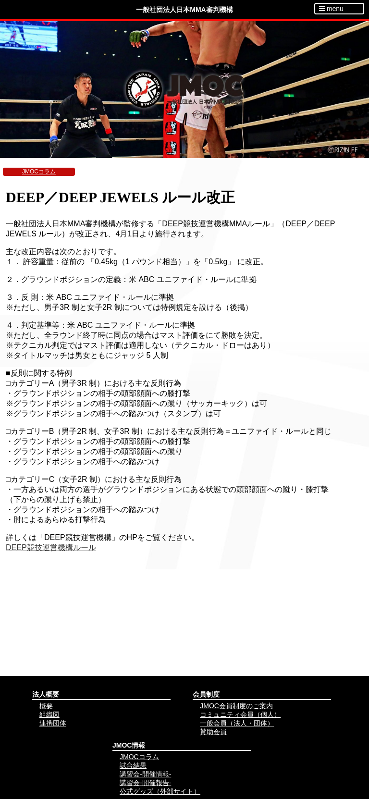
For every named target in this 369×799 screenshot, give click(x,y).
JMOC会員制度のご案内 (236, 706)
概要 (46, 706)
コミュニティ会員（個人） (240, 714)
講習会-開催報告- (145, 783)
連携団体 (52, 723)
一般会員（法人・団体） (237, 723)
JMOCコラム (39, 171)
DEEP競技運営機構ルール (51, 547)
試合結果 (133, 765)
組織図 (49, 714)
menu (331, 8)
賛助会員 (213, 732)
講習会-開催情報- (145, 774)
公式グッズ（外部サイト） (160, 791)
